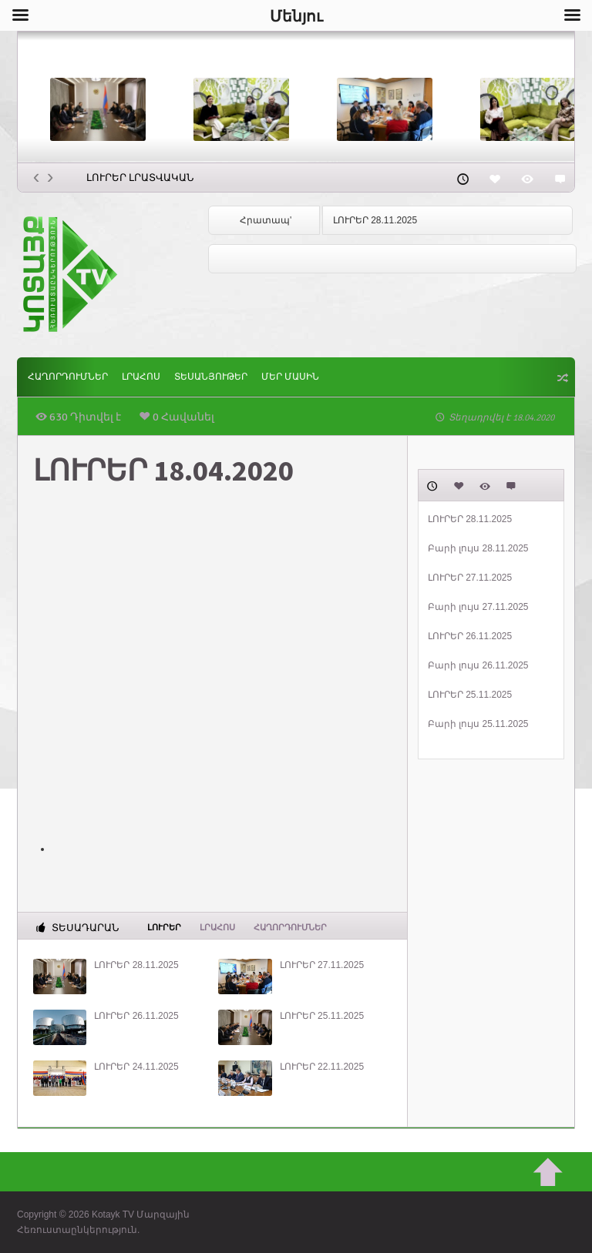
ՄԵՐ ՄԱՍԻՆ (290, 377)
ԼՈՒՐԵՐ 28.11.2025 (375, 220)
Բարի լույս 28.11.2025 (478, 548)
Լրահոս (141, 377)
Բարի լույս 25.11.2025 (478, 724)
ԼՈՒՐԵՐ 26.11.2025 (136, 1015)
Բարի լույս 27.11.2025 (478, 606)
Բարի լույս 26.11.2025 (478, 665)
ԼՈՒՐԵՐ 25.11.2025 (322, 1015)
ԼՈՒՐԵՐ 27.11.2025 (322, 965)
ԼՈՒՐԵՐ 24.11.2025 (136, 1066)
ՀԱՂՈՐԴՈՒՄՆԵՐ (68, 377)
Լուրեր (164, 926)
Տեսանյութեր (210, 377)
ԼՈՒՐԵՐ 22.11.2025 (322, 1066)
